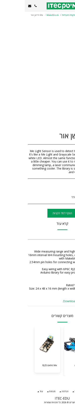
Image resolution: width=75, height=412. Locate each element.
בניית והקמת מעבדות (46, 14)
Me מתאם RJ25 (25, 365)
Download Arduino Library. (55, 301)
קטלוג (62, 14)
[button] (70, 6)
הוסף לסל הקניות (37, 213)
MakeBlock (28, 14)
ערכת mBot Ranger (56, 367)
